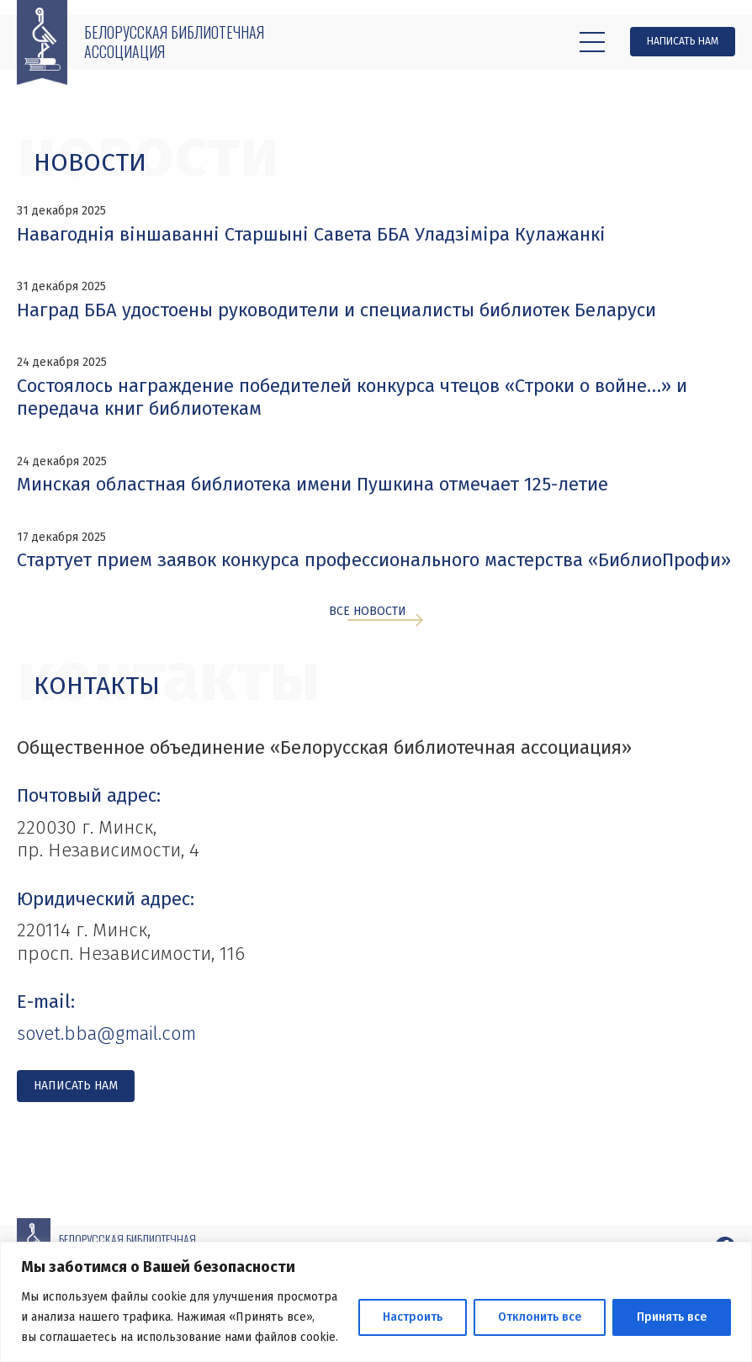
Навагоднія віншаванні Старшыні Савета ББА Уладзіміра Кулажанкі (311, 234)
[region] (376, 1302)
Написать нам (682, 41)
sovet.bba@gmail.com (106, 1033)
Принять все (672, 1317)
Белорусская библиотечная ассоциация (174, 41)
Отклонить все (539, 1317)
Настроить (412, 1317)
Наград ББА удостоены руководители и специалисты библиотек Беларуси (336, 310)
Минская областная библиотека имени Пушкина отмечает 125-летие (312, 484)
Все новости (367, 612)
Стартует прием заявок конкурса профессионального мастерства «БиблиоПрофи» (374, 560)
